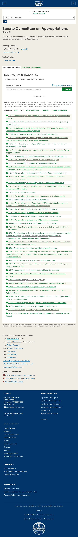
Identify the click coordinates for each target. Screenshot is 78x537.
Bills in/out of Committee (31, 67)
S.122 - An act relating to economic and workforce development (32, 270)
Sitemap (7, 489)
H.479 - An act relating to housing (20, 192)
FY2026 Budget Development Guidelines (19, 375)
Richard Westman (13, 345)
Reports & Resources (59, 110)
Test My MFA (45, 410)
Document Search (39, 85)
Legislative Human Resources (51, 401)
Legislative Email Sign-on (49, 398)
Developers (39, 510)
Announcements (10, 468)
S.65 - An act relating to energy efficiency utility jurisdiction (30, 260)
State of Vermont (10, 428)
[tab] (11, 67)
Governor (7, 431)
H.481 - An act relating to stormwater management (27, 199)
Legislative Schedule (11, 475)
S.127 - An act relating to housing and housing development (31, 287)
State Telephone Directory (13, 456)
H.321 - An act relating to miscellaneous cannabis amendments (32, 163)
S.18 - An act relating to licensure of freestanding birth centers (31, 223)
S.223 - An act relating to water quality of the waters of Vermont (32, 310)
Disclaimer (44, 419)
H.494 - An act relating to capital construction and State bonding (32, 213)
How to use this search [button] (62, 85)
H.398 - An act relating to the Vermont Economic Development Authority (36, 173)
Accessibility (25, 495)
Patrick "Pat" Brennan (14, 342)
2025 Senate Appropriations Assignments (19, 378)
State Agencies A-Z (11, 453)
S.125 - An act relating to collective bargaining (25, 280)
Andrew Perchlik (13, 339)
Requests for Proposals (12, 495)
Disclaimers (15, 489)
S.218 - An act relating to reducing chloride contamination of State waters (36, 303)
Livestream (8, 60)
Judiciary (7, 450)
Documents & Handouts (11, 67)
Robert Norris (11, 358)
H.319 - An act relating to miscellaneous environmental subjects (32, 160)
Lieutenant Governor (11, 435)
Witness (45, 110)
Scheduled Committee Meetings (15, 471)
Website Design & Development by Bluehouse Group (39, 519)
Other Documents (32, 110)
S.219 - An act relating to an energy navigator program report (31, 306)
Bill (22, 110)
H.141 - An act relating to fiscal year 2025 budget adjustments (31, 134)
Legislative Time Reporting (50, 404)
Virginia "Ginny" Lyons (15, 348)
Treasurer (7, 447)
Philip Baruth (11, 351)
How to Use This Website (49, 414)
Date (15, 110)
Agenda (24, 49)
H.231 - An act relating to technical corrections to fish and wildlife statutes (36, 156)
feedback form (50, 506)
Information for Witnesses (13, 367)
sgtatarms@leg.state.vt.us (14, 407)
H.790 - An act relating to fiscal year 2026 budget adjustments (32, 220)
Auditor (6, 441)
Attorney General (10, 438)
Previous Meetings (11, 52)
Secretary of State (10, 444)
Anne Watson (12, 354)
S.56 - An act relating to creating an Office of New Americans (31, 248)
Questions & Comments (12, 492)
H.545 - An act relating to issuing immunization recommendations (33, 216)
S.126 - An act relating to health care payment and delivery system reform (36, 283)
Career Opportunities (29, 492)
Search (67, 89)
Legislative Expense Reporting (51, 407)
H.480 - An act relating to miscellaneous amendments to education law (35, 196)
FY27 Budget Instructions (13, 382)
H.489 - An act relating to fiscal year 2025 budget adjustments (32, 209)
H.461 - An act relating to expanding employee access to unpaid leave (35, 183)
